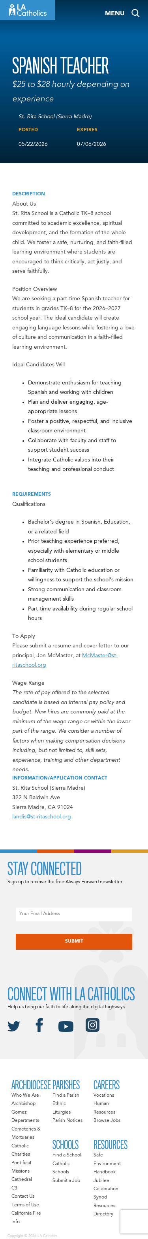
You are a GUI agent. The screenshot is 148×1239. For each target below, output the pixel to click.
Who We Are (25, 1095)
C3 (14, 1188)
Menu (115, 14)
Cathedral (21, 1179)
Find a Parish (65, 1095)
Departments (25, 1120)
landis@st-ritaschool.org (41, 817)
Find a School (66, 1155)
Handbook (105, 1172)
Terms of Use (25, 1205)
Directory (103, 1214)
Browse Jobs (107, 1120)
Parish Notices (67, 1120)
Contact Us (22, 1196)
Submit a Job (66, 1180)
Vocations (104, 1095)
